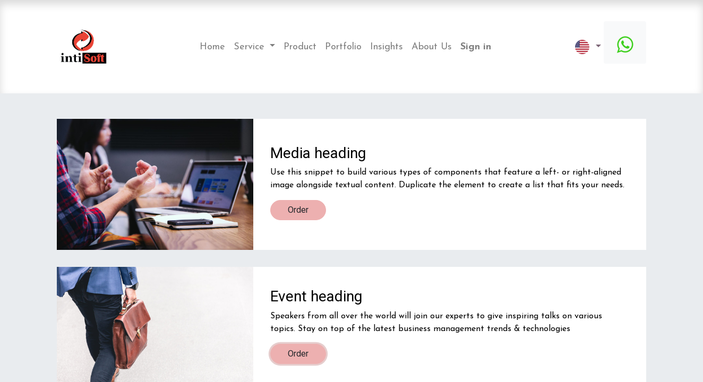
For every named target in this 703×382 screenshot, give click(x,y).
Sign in (475, 47)
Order (298, 210)
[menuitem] (212, 47)
